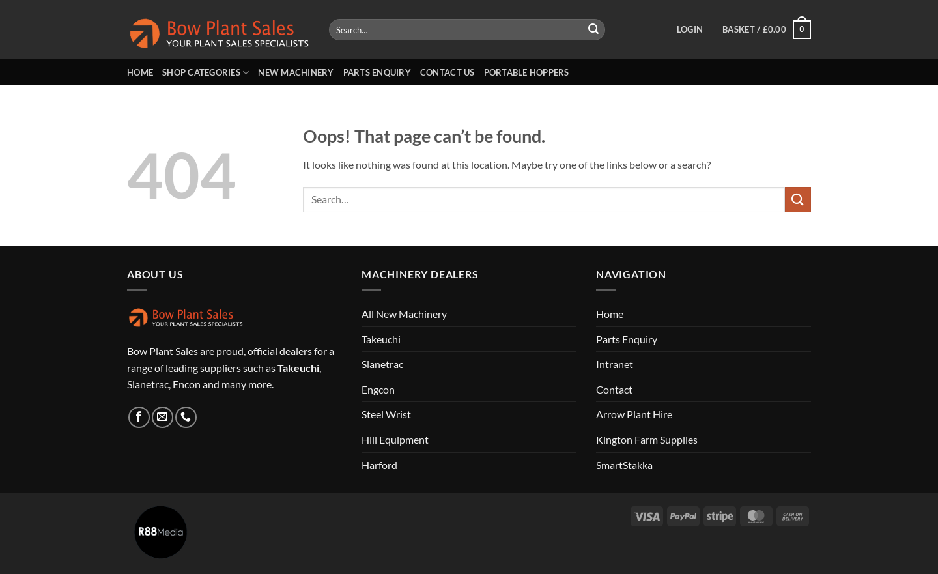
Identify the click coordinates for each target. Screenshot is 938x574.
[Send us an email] (162, 417)
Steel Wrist (386, 414)
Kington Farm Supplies (647, 439)
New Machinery (296, 72)
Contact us (447, 72)
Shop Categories (205, 72)
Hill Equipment (395, 439)
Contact (614, 389)
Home (140, 72)
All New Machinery (404, 314)
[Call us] (186, 417)
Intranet (614, 364)
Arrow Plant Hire (634, 414)
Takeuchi (381, 339)
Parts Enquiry (377, 72)
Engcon (378, 389)
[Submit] (593, 30)
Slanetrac (382, 364)
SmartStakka (624, 465)
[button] (690, 29)
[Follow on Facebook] (139, 417)
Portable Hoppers (526, 72)
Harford (379, 465)
